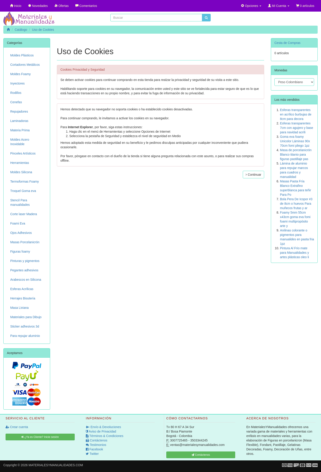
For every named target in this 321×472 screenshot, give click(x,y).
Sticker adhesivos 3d (24, 326)
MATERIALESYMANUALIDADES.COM (56, 465)
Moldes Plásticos (22, 55)
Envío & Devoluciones (103, 427)
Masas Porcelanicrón (24, 242)
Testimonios (96, 445)
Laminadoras (19, 121)
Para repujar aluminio (25, 336)
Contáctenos (96, 440)
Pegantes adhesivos (24, 270)
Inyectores (17, 83)
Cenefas (16, 102)
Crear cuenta (17, 427)
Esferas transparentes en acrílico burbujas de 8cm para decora (295, 114)
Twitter (92, 454)
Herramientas (19, 163)
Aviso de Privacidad (101, 431)
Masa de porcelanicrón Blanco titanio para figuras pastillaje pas (296, 154)
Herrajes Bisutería (22, 298)
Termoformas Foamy (24, 181)
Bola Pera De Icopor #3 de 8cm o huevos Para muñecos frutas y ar (296, 203)
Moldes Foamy (20, 74)
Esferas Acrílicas (21, 289)
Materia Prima (20, 130)
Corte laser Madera (23, 214)
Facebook (94, 449)
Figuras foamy (20, 251)
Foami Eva (17, 223)
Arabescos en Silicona (25, 279)
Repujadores (19, 111)
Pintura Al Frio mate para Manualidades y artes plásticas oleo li (294, 252)
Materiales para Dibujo (25, 317)
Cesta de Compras (287, 43)
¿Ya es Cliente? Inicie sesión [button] (40, 437)
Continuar (253, 174)
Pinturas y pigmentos (24, 261)
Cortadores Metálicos (25, 64)
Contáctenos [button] (200, 454)
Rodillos (15, 93)
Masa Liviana (19, 307)
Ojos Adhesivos (21, 233)
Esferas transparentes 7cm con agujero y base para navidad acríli (296, 128)
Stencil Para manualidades (20, 202)
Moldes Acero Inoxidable (19, 142)
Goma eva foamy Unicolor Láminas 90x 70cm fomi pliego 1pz (295, 141)
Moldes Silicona (21, 172)
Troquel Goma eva (23, 191)
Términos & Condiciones (104, 436)
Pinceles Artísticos (23, 153)
